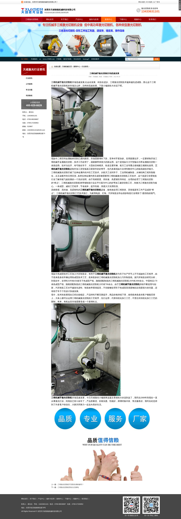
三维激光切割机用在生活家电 (68, 487)
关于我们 (64, 19)
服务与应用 (93, 19)
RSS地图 (149, 2)
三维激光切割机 (31, 19)
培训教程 (29, 95)
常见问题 (29, 90)
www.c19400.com (49, 59)
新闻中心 (108, 19)
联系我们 (152, 19)
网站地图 (141, 2)
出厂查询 (156, 2)
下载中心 (123, 19)
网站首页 (50, 19)
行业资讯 (29, 78)
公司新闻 (29, 84)
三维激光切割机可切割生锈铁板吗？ (71, 484)
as (40, 59)
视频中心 (138, 19)
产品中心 (79, 19)
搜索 (156, 59)
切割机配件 (95, 59)
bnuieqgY (86, 59)
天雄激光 (34, 59)
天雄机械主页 (67, 66)
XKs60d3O (77, 59)
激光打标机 (67, 59)
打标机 (59, 59)
